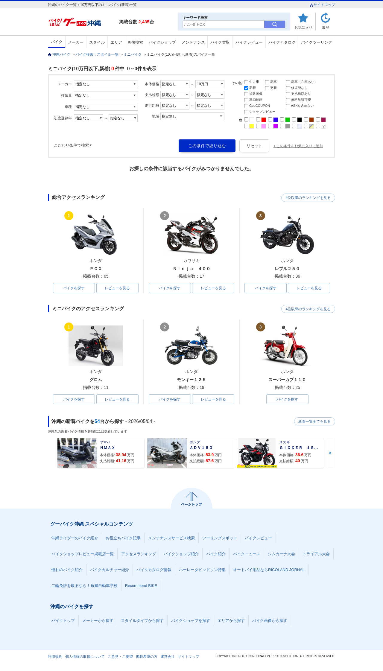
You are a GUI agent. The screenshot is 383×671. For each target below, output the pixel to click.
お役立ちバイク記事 (123, 538)
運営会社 (167, 657)
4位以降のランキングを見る (307, 198)
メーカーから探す (97, 621)
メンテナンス (193, 42)
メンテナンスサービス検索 (171, 538)
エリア (116, 42)
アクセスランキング (138, 554)
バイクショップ (162, 42)
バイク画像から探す (269, 621)
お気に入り (303, 27)
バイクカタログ (282, 42)
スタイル (97, 42)
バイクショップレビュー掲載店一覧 (82, 554)
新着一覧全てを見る (314, 422)
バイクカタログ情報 (153, 570)
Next (330, 454)
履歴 (325, 27)
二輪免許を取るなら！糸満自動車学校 (84, 586)
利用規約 (55, 657)
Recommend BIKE (141, 586)
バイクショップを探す (190, 621)
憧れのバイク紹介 (67, 570)
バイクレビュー (249, 42)
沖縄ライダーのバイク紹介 (74, 538)
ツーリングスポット (219, 538)
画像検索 (135, 42)
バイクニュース (246, 554)
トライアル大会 (316, 554)
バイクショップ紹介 (181, 554)
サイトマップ (322, 5)
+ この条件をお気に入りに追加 (298, 146)
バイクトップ (63, 621)
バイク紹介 (216, 554)
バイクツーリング (316, 42)
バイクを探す (74, 288)
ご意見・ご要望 (120, 657)
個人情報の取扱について (85, 657)
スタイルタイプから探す (142, 621)
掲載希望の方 (146, 657)
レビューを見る (117, 288)
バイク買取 (220, 42)
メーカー (75, 42)
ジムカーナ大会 (281, 554)
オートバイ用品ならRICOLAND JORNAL (269, 570)
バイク (57, 41)
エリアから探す (231, 621)
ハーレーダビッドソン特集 (202, 570)
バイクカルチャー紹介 (109, 570)
